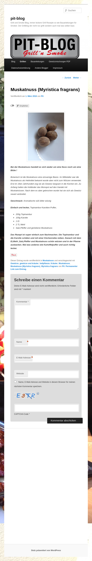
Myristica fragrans (49, 266)
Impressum (58, 68)
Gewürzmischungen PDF (59, 61)
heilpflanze (45, 263)
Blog (13, 61)
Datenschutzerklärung (20, 68)
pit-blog (17, 18)
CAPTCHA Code (21, 414)
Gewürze (14, 263)
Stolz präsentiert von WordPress (46, 550)
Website (20, 373)
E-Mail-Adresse (24, 357)
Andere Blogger (41, 68)
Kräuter (54, 263)
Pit (42, 96)
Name (22, 342)
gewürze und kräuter (29, 263)
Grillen (23, 61)
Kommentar (22, 301)
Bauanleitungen (37, 61)
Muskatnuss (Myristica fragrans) (25, 266)
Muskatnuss (48, 260)
